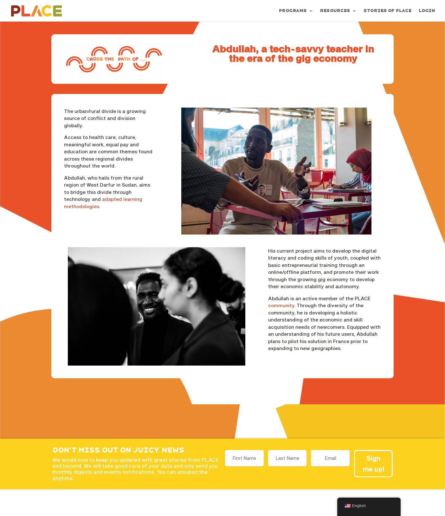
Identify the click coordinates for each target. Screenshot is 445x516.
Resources (335, 11)
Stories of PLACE (387, 11)
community (281, 305)
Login (426, 11)
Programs (292, 11)
